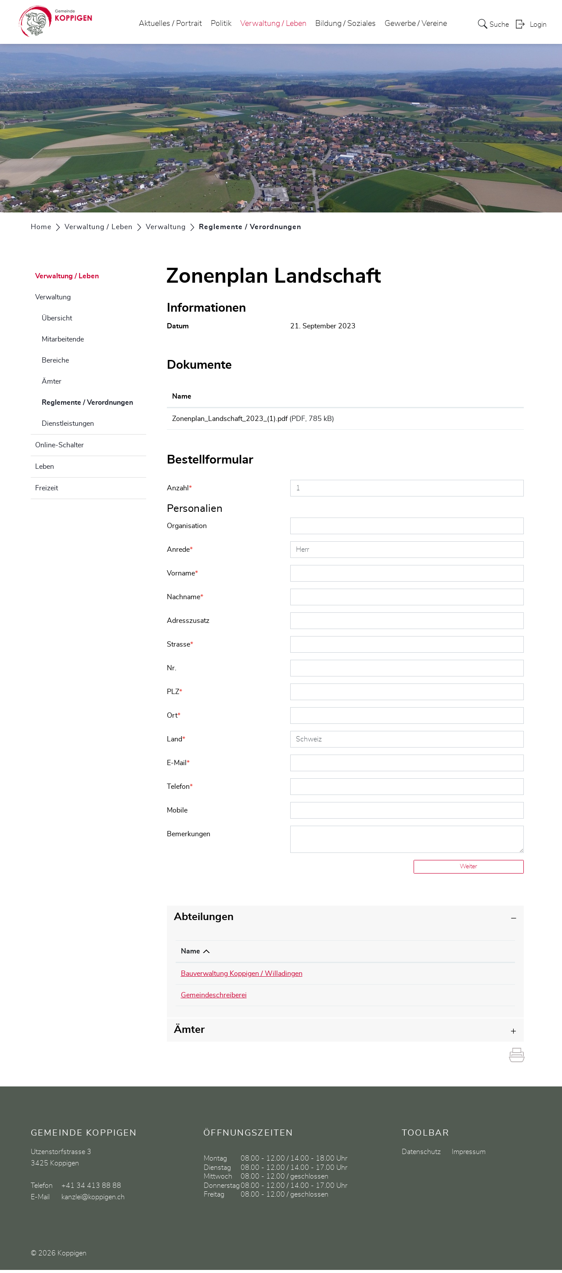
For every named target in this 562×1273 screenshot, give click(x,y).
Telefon (180, 789)
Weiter (468, 870)
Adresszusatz (188, 623)
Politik (221, 24)
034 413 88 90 (356, 976)
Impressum (469, 1154)
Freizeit (46, 488)
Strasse (180, 647)
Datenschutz (421, 1154)
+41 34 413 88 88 (91, 1188)
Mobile (177, 813)
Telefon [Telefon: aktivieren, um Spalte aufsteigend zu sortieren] (344, 954)
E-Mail (178, 766)
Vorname (182, 576)
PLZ (174, 694)
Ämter (51, 381)
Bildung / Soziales (345, 24)
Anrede (180, 552)
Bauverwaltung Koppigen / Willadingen (242, 976)
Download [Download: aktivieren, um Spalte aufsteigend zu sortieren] (469, 396)
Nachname (185, 600)
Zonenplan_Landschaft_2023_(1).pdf (230, 418)
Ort (173, 718)
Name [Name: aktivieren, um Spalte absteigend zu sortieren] (190, 954)
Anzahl (179, 491)
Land (176, 742)
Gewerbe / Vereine (416, 24)
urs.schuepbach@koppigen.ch (447, 976)
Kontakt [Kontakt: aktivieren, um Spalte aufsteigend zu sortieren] (413, 954)
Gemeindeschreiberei (214, 998)
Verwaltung (53, 297)
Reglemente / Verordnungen (94, 401)
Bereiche (55, 360)
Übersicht (57, 318)
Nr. (172, 671)
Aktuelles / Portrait (170, 24)
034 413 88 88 (356, 998)
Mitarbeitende (63, 339)
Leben (44, 466)
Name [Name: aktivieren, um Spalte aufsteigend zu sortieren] (181, 396)
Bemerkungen (188, 837)
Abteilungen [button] (204, 920)
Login (538, 24)
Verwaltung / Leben (273, 24)
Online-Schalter (59, 445)
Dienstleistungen (68, 423)
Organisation (187, 528)
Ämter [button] (189, 1033)
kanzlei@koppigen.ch (433, 998)
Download (486, 420)
